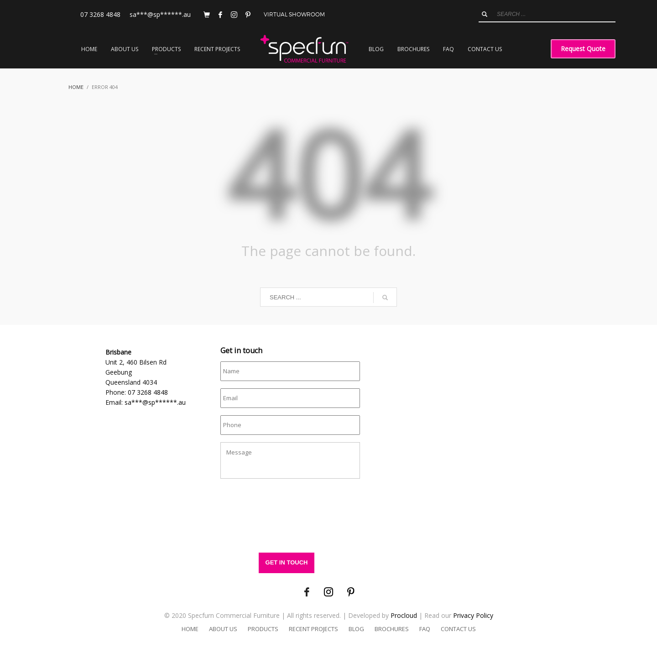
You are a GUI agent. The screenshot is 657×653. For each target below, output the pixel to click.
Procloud (404, 615)
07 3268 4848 (100, 14)
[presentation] (289, 520)
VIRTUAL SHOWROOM (294, 14)
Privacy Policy (473, 615)
